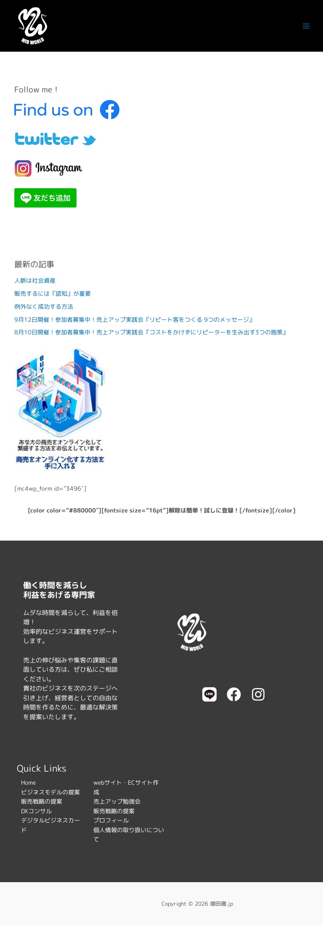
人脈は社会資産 (35, 280)
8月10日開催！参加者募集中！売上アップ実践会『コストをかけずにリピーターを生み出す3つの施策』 (151, 332)
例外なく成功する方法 (43, 306)
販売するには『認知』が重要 (52, 293)
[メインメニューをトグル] (306, 26)
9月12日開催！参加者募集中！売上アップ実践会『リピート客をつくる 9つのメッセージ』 (134, 319)
